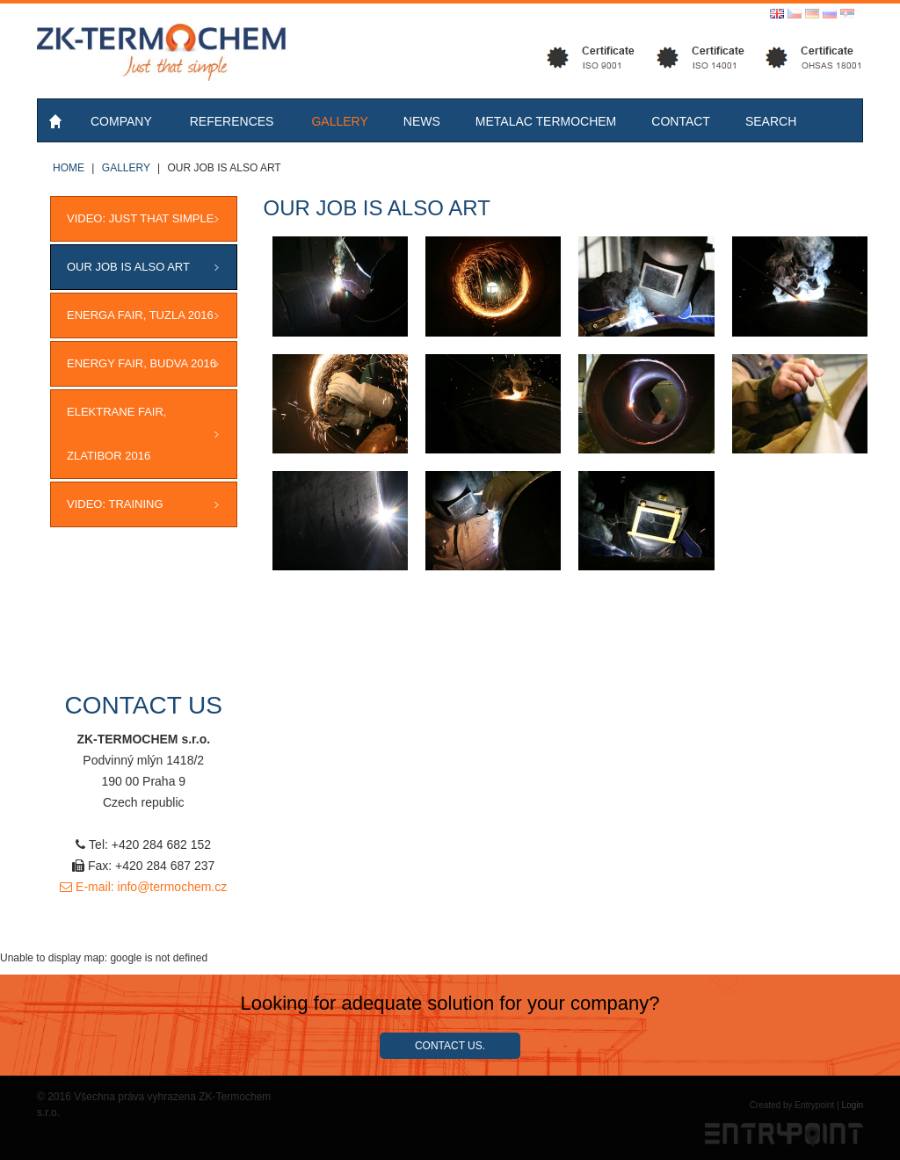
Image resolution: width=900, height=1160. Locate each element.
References (232, 121)
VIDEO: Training (115, 504)
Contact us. (450, 1046)
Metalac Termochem (546, 121)
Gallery (339, 121)
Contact (680, 121)
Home (56, 120)
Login (852, 1105)
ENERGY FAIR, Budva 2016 (141, 363)
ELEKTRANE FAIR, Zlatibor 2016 (116, 433)
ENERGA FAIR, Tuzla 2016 (140, 315)
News (421, 121)
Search (770, 121)
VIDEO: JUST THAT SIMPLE (140, 218)
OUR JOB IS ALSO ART (128, 266)
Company (121, 121)
